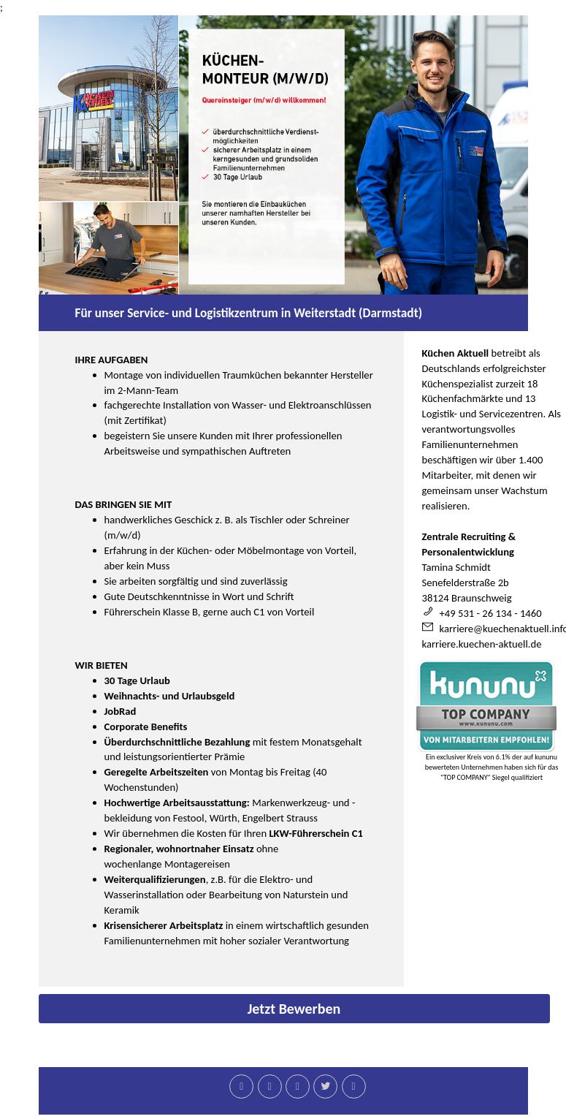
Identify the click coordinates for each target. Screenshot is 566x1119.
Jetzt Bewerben (294, 1008)
